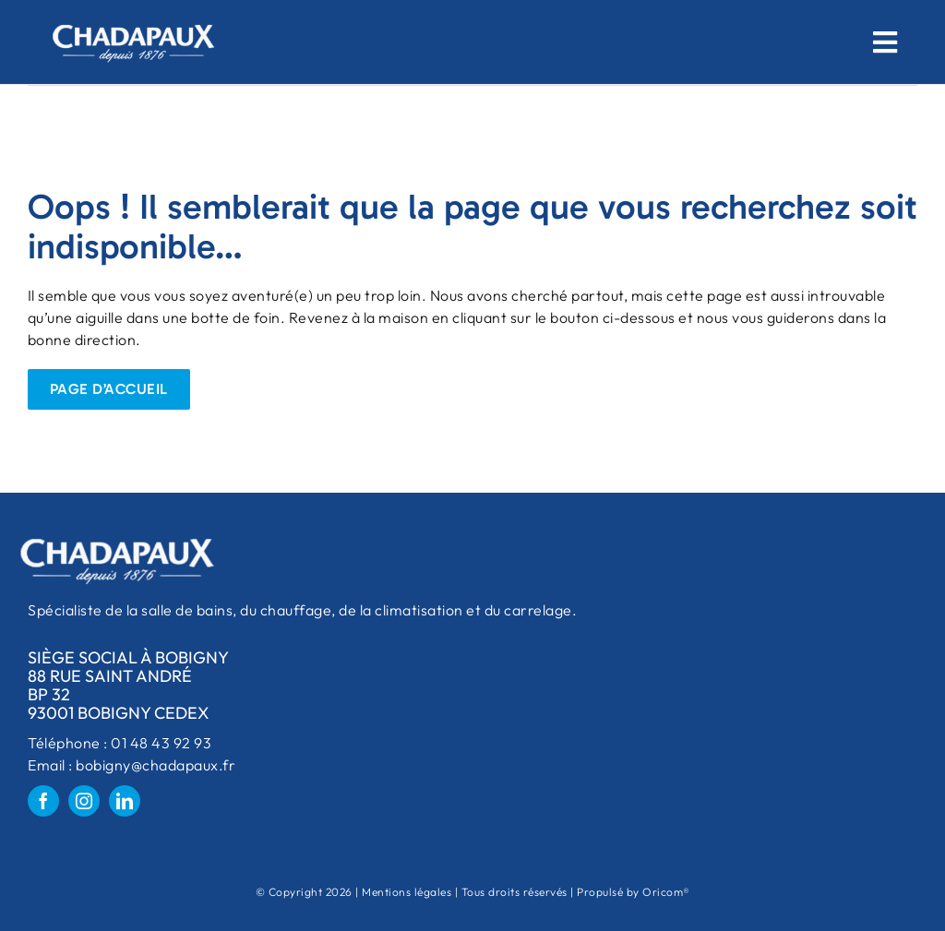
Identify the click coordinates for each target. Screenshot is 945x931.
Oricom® (666, 892)
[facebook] (43, 801)
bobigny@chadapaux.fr (155, 765)
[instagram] (84, 801)
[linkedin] (124, 801)
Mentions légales (406, 892)
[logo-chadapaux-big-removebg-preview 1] (132, 16)
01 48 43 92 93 (160, 743)
